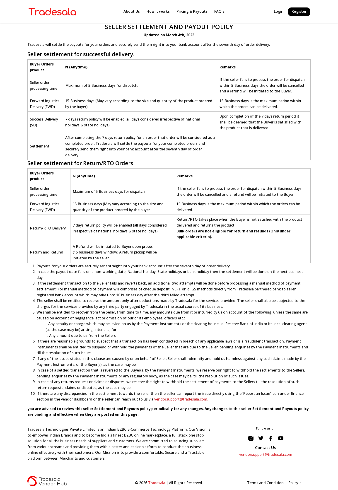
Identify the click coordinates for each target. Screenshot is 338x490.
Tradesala (156, 482)
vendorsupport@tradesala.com (265, 454)
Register (299, 11)
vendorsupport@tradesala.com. (181, 399)
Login (278, 11)
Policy (293, 482)
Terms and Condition (265, 482)
